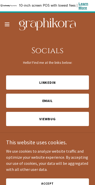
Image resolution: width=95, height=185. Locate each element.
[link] (47, 24)
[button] (9, 24)
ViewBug (47, 119)
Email (47, 100)
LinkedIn (47, 82)
